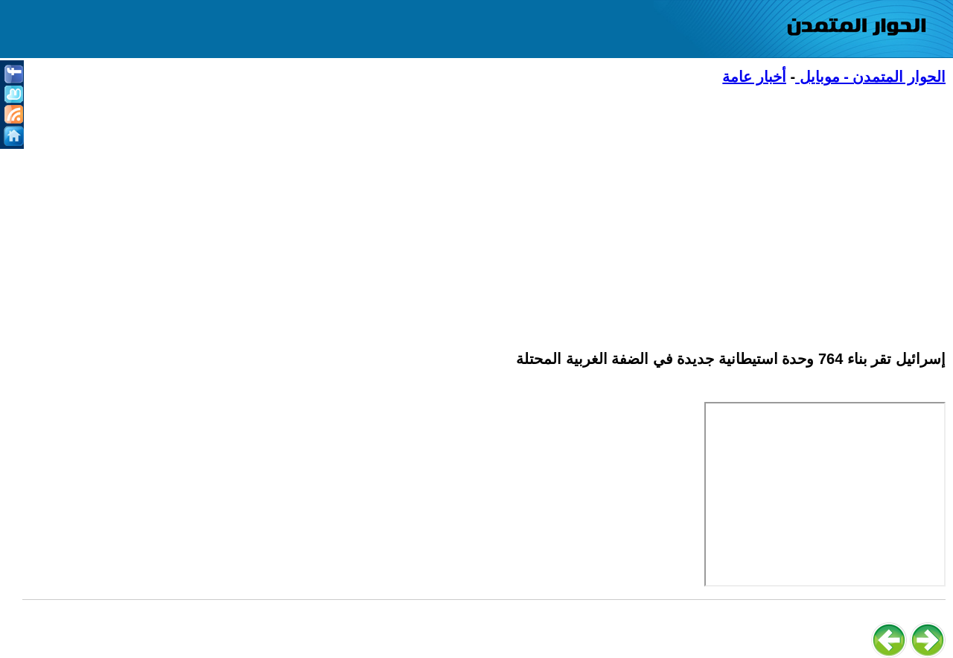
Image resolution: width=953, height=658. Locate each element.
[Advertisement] (499, 209)
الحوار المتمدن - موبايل (870, 76)
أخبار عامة (754, 76)
